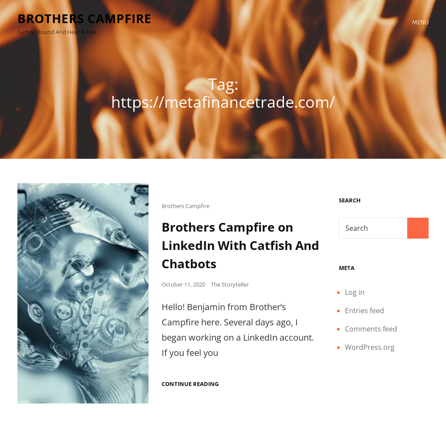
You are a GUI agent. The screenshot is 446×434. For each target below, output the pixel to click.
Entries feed (364, 310)
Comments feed (371, 329)
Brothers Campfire (84, 18)
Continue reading (190, 384)
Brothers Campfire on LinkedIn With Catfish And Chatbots (240, 245)
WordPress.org (370, 347)
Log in (355, 292)
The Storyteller (230, 284)
